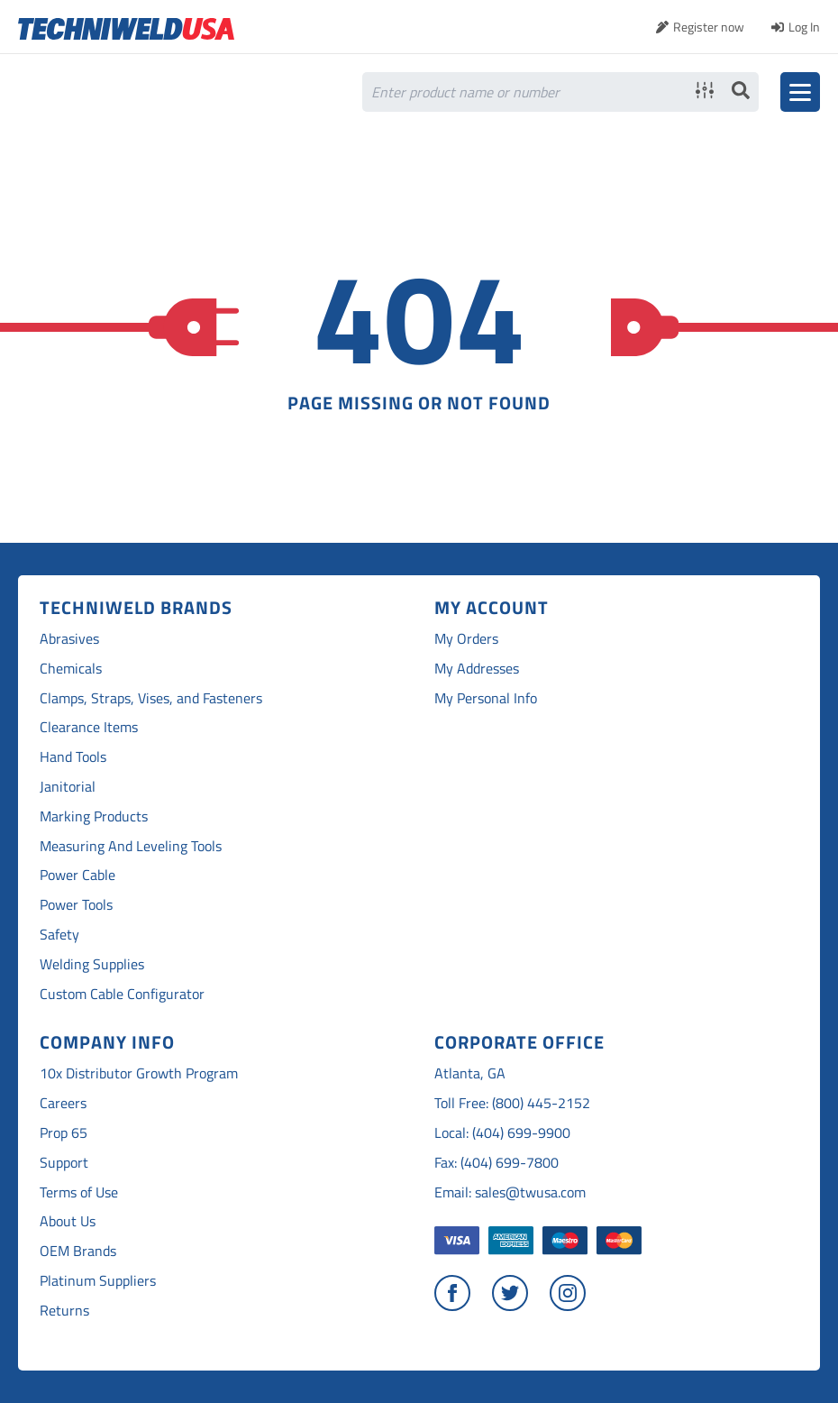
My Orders (466, 638)
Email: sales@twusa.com (510, 1192)
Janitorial (68, 786)
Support (64, 1162)
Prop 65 (63, 1132)
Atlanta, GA (470, 1073)
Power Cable (77, 875)
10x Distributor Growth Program (139, 1073)
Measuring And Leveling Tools (131, 846)
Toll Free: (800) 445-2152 (512, 1103)
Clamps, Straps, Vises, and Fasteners (151, 698)
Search (741, 90)
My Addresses (476, 668)
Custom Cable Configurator (122, 994)
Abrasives (69, 638)
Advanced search (705, 90)
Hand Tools (73, 756)
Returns (64, 1310)
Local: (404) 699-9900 (502, 1132)
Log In (804, 26)
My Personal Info (485, 698)
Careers (63, 1103)
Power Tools (76, 904)
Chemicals (71, 668)
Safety (59, 934)
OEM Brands (78, 1251)
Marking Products (94, 816)
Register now (708, 26)
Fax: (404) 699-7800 (496, 1162)
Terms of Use (79, 1192)
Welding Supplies (92, 964)
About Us (68, 1221)
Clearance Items (89, 727)
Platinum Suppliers (98, 1280)
